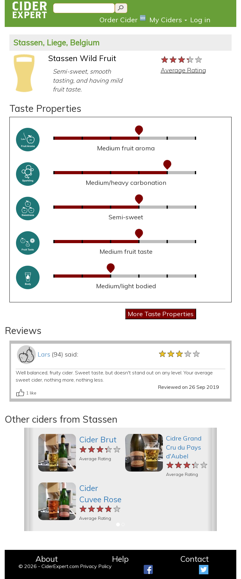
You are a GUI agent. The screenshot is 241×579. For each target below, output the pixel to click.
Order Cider (122, 19)
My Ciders (168, 19)
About (46, 559)
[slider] (182, 59)
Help (120, 559)
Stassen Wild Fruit (82, 58)
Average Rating (183, 70)
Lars (44, 354)
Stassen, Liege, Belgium (56, 42)
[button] (29, 479)
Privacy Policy (96, 566)
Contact (194, 559)
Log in (200, 19)
